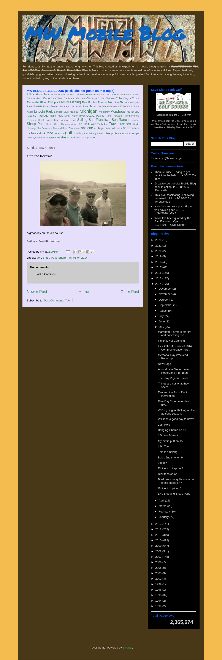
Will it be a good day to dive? (176, 419)
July (162, 316)
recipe (135, 133)
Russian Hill (33, 120)
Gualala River (41, 106)
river (29, 137)
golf (68, 132)
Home (84, 292)
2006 (158, 562)
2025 (158, 240)
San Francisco (99, 120)
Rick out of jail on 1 (170, 488)
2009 (158, 545)
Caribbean (69, 98)
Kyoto (130, 106)
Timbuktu (102, 124)
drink (42, 133)
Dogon (127, 98)
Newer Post (37, 292)
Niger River (78, 115)
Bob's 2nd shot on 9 (170, 457)
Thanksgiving (68, 124)
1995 (158, 595)
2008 (158, 551)
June (162, 321)
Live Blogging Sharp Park (174, 493)
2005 (158, 567)
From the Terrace (118, 102)
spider (52, 137)
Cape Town (57, 98)
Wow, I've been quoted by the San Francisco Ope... (172, 219)
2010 (158, 540)
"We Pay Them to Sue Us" (180, 127)
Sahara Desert (68, 120)
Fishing (75, 102)
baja (101, 128)
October (164, 299)
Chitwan (109, 98)
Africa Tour (42, 94)
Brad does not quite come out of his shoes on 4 (176, 481)
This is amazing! (168, 451)
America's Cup (101, 94)
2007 (158, 556)
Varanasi (47, 128)
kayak (100, 133)
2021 (158, 245)
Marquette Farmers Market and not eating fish (174, 333)
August (163, 310)
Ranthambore (131, 115)
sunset (71, 137)
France (102, 102)
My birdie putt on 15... (171, 441)
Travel (113, 124)
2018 (158, 262)
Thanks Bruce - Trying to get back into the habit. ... (172, 173)
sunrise (61, 137)
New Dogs (164, 363)
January (164, 517)
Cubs (119, 98)
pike (107, 133)
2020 (158, 251)
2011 (158, 535)
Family (64, 102)
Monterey (104, 111)
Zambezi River (60, 128)
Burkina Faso (34, 98)
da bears (32, 133)
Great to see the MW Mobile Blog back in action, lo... (175, 185)
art (95, 128)
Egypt (135, 98)
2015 (158, 278)
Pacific (100, 115)
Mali (66, 111)
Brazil (136, 94)
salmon (45, 137)
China (101, 98)
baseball (110, 128)
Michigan (88, 111)
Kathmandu (112, 106)
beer (126, 128)
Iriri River (84, 106)
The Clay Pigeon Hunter (173, 378)
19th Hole (164, 424)
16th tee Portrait (168, 435)
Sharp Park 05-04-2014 (72, 257)
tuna (84, 137)
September (166, 305)
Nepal (53, 115)
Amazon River (84, 94)
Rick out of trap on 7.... (172, 468)
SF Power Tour (50, 120)
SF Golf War (184, 115)
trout (78, 137)
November (166, 294)
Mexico (74, 111)
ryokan (37, 137)
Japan (93, 106)
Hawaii (54, 106)
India (74, 106)
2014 (158, 283)
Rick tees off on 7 (168, 474)
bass (119, 128)
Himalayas (65, 106)
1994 (158, 600)
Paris (109, 115)
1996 (158, 589)
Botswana (126, 94)
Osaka (90, 115)
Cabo (46, 98)
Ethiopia (53, 102)
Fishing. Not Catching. (172, 340)
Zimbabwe (74, 128)
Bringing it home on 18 (172, 430)
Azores (115, 94)
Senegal (134, 120)
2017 (158, 267)
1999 (158, 584)
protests (116, 133)
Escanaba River (37, 102)
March (163, 506)
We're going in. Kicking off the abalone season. (176, 411)
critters (135, 128)
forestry (59, 133)
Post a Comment (45, 274)
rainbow (126, 133)
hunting (78, 133)
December (166, 288)
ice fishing (90, 133)
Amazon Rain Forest (63, 94)
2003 (158, 573)
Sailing (82, 120)
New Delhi (64, 115)
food (50, 133)
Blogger (127, 647)
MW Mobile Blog (104, 33)
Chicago (91, 98)
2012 (158, 529)
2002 (158, 578)
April (162, 500)
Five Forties (89, 102)
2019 (158, 256)
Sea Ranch (120, 120)
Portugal (117, 115)
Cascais (80, 98)
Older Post (130, 292)
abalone (87, 128)
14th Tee (163, 446)
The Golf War (86, 124)
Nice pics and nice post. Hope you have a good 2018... (173, 208)
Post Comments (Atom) (58, 300)
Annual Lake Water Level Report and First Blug (173, 371)
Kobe (123, 106)
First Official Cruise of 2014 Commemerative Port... (175, 347)
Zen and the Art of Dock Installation (172, 394)
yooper (91, 137)
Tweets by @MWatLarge (166, 158)
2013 (158, 523)
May (162, 327)
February (165, 511)
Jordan (102, 106)
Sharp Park (35, 124)
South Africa (52, 124)
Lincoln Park (43, 111)
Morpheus (117, 111)
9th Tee (162, 463)
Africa (30, 94)
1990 (158, 606)
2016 (158, 272)
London (58, 111)
